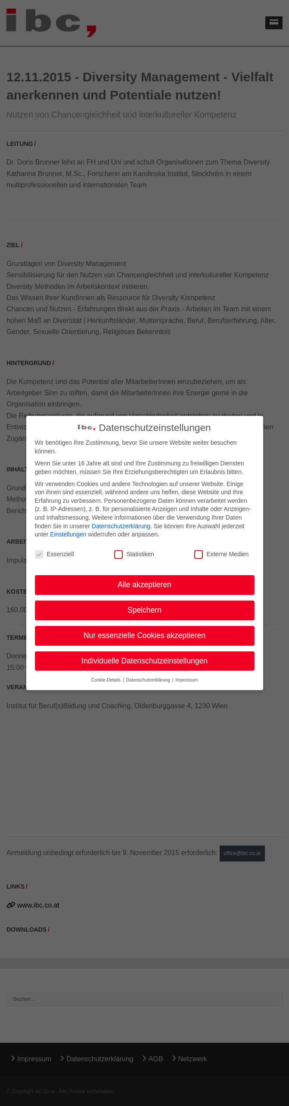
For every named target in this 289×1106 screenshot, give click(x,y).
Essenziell (54, 554)
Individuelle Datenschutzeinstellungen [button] (144, 661)
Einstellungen (68, 534)
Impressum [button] (186, 679)
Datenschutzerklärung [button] (148, 679)
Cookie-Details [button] (106, 679)
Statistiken (134, 554)
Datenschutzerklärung (121, 525)
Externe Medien (221, 554)
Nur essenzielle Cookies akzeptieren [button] (144, 635)
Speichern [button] (144, 610)
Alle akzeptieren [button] (144, 584)
